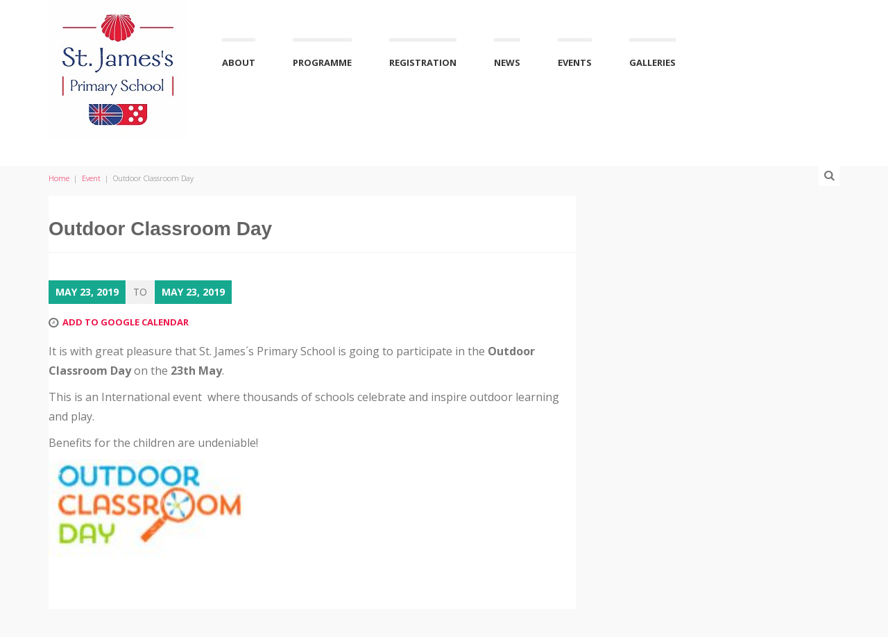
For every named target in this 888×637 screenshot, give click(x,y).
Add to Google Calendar (125, 322)
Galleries (652, 62)
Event (91, 178)
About (238, 62)
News (507, 62)
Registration (422, 62)
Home (59, 178)
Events (575, 62)
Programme (322, 62)
